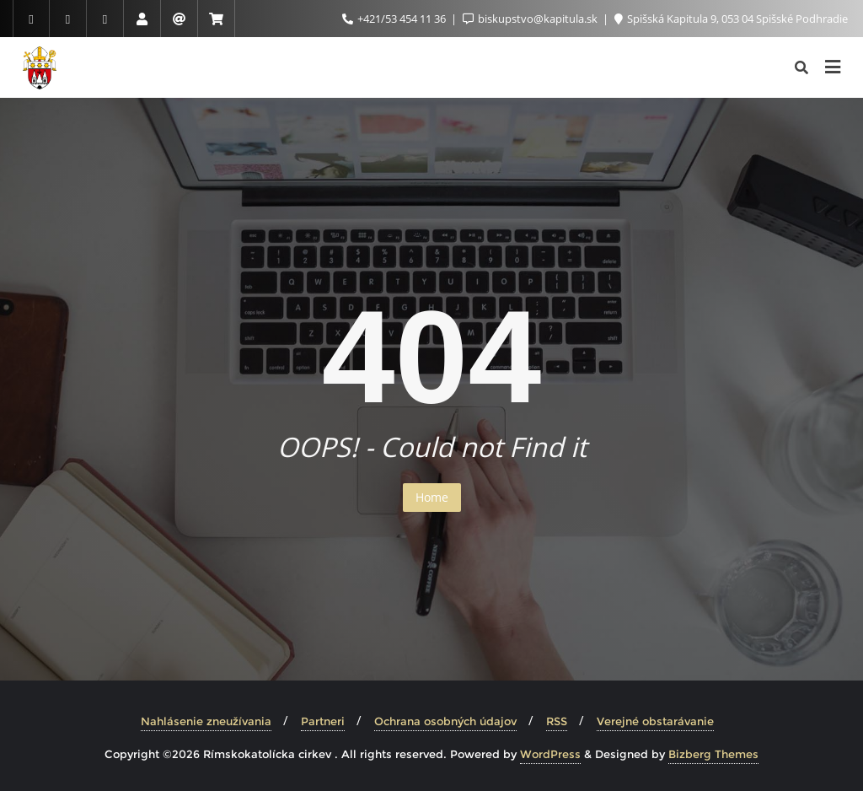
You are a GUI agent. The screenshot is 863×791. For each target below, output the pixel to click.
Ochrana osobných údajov (445, 721)
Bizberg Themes (713, 754)
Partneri (323, 721)
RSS (556, 721)
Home (431, 497)
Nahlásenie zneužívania (206, 721)
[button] (26, 25)
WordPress (550, 754)
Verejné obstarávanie (655, 721)
